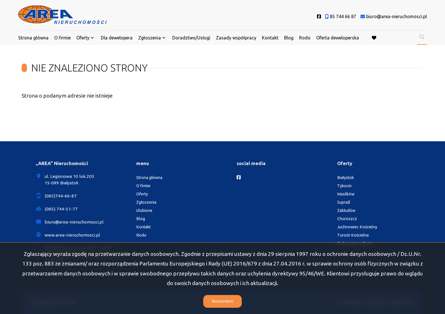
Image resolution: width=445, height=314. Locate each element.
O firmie (62, 37)
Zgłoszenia (149, 37)
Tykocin (344, 186)
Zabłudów (346, 210)
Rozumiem (222, 301)
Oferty (82, 37)
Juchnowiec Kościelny (357, 227)
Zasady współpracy (236, 37)
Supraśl (343, 202)
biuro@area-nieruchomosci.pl (74, 222)
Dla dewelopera (117, 37)
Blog (288, 37)
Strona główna (33, 37)
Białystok (345, 177)
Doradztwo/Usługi (191, 37)
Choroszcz (347, 218)
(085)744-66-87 (61, 195)
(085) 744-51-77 (61, 208)
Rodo (304, 37)
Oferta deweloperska (337, 37)
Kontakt (270, 37)
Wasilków (345, 194)
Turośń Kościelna (353, 235)
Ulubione (144, 210)
